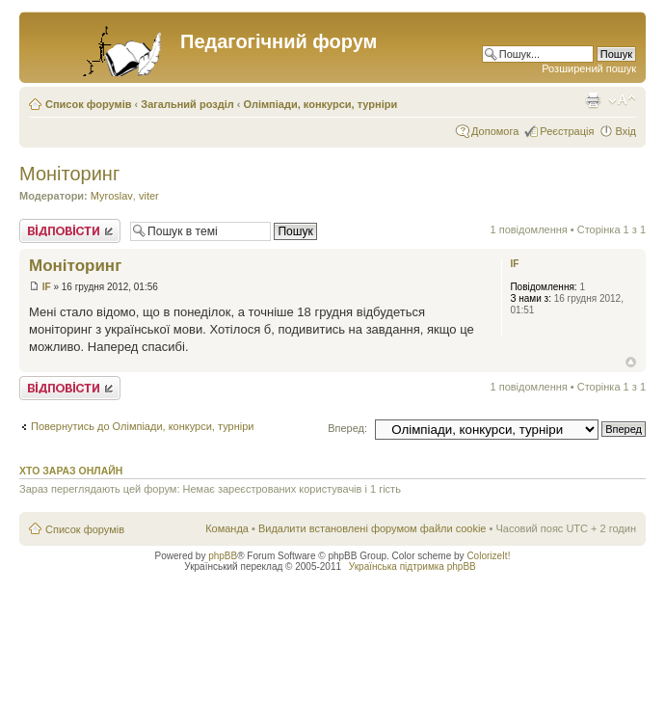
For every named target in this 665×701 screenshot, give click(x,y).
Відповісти (69, 231)
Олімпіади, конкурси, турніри (321, 104)
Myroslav (112, 196)
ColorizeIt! (488, 556)
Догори (630, 362)
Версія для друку (592, 100)
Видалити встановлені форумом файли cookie (372, 528)
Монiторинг (69, 173)
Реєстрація (567, 131)
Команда (227, 528)
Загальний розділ (187, 104)
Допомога (495, 131)
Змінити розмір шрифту (622, 100)
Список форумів (88, 104)
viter (149, 196)
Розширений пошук (589, 68)
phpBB (222, 556)
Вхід (625, 131)
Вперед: (347, 428)
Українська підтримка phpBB (412, 566)
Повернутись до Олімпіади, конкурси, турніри (142, 426)
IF (46, 287)
